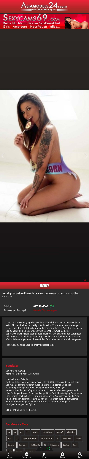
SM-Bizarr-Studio (46, 439)
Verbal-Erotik (67, 439)
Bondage (66, 445)
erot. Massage (47, 432)
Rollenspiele (54, 445)
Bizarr (10, 439)
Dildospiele (71, 432)
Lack (74, 445)
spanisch (35, 432)
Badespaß (59, 432)
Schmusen (11, 445)
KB (45, 445)
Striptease (22, 445)
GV (9, 432)
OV (21, 432)
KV (57, 439)
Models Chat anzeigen (45, 310)
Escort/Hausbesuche (30, 439)
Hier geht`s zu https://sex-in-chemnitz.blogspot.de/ (31, 344)
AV (15, 432)
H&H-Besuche (35, 445)
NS (17, 439)
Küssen (78, 439)
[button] (2, 156)
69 (27, 432)
